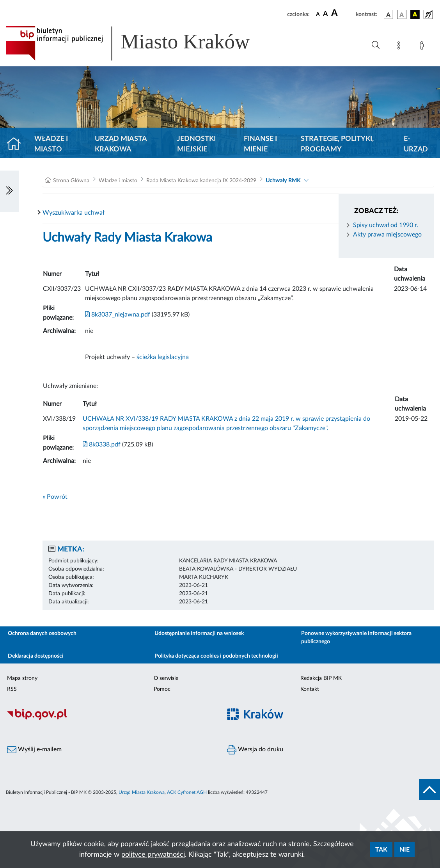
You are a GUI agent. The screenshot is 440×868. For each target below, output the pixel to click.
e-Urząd (416, 144)
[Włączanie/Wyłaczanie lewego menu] (9, 191)
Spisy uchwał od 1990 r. (385, 225)
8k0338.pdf (102, 444)
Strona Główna (71, 180)
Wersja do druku (255, 749)
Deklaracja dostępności (36, 656)
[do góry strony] (429, 789)
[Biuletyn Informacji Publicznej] (110, 719)
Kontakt (309, 689)
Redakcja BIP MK (321, 678)
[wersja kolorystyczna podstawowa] (388, 14)
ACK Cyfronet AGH (187, 792)
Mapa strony (22, 678)
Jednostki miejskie (196, 144)
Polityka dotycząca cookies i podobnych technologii (216, 656)
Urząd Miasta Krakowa (121, 144)
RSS (12, 689)
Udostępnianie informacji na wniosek (199, 633)
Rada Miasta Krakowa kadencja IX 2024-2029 (201, 180)
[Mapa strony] (400, 47)
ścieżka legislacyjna (163, 357)
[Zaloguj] (423, 47)
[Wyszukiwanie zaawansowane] (376, 45)
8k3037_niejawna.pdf (117, 314)
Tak (381, 850)
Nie (404, 850)
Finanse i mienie (260, 144)
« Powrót (55, 497)
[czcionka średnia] (325, 14)
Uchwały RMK (283, 180)
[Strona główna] (17, 144)
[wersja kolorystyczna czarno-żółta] (415, 14)
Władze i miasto (51, 144)
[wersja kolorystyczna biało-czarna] (402, 14)
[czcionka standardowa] (318, 14)
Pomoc (162, 689)
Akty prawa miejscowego (387, 234)
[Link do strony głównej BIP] (139, 43)
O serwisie (166, 678)
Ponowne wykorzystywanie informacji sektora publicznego (356, 637)
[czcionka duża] (342, 13)
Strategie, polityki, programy (337, 144)
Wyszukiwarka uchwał (74, 213)
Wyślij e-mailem (34, 749)
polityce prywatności (153, 854)
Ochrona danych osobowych (42, 633)
